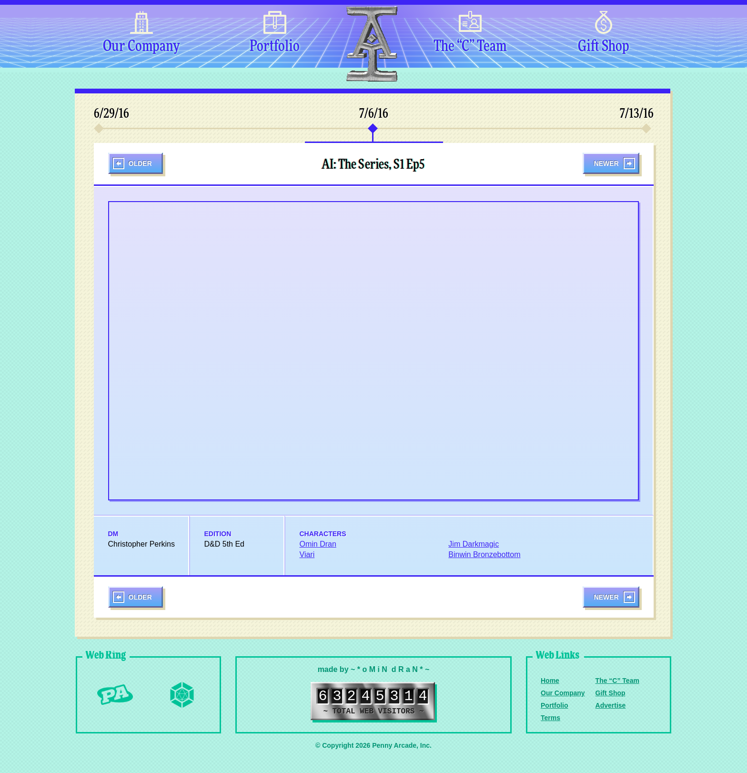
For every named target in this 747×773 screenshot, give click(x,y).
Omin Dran (318, 544)
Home (550, 680)
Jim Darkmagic (473, 544)
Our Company (141, 46)
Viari (307, 554)
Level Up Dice (182, 695)
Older (140, 163)
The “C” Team (470, 46)
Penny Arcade (115, 695)
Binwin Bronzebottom (484, 554)
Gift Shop (603, 46)
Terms (550, 718)
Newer (606, 163)
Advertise (611, 705)
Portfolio (275, 46)
